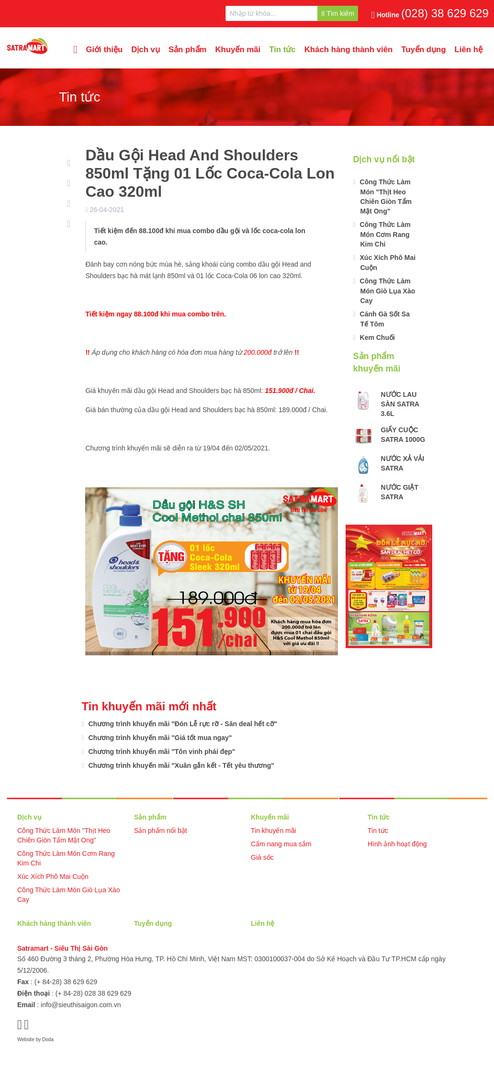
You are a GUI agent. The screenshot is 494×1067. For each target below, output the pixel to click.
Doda (48, 1039)
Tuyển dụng (423, 49)
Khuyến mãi (237, 49)
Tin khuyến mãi (273, 830)
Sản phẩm (187, 49)
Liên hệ (469, 49)
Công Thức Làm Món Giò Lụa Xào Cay (386, 290)
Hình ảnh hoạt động (397, 844)
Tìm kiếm (337, 13)
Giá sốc (262, 857)
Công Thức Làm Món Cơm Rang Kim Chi (384, 234)
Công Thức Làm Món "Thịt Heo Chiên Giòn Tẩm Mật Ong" (385, 196)
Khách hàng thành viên (348, 49)
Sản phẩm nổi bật (160, 830)
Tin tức (282, 49)
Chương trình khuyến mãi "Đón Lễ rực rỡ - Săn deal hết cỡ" (182, 724)
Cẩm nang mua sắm (281, 844)
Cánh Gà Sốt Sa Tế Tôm (384, 319)
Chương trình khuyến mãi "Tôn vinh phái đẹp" (161, 751)
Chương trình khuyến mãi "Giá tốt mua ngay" (159, 737)
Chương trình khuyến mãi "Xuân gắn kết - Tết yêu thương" (180, 765)
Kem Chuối (376, 337)
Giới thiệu (104, 49)
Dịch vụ (145, 49)
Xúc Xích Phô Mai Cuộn (387, 262)
